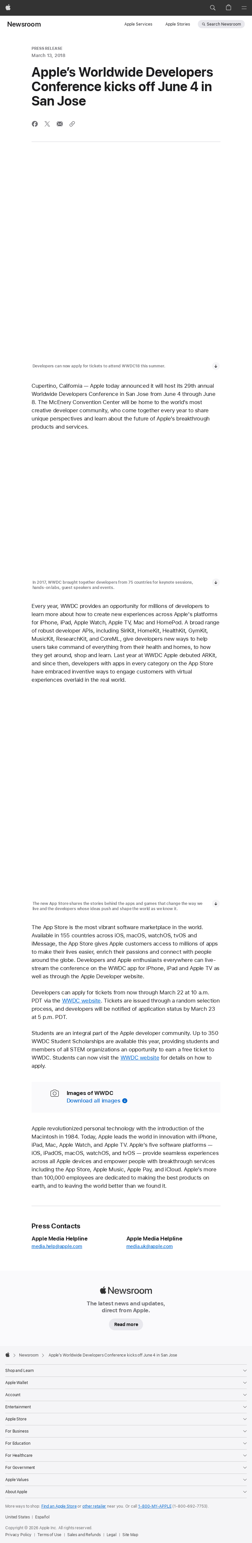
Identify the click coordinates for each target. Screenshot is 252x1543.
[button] (212, 8)
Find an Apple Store (59, 1506)
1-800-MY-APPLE (154, 1506)
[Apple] (8, 8)
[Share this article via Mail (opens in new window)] (60, 124)
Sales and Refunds (84, 1535)
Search (224, 24)
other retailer (94, 1506)
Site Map (130, 1535)
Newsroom (24, 24)
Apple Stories (177, 24)
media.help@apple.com (57, 1246)
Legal (111, 1535)
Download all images (93, 1100)
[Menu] (244, 8)
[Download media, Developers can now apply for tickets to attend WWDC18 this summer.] (216, 366)
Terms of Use (49, 1535)
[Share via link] (72, 124)
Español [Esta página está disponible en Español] (42, 1517)
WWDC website (81, 1000)
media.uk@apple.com (149, 1246)
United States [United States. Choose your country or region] (17, 1517)
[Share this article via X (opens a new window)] (47, 124)
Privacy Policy (18, 1535)
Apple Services (138, 24)
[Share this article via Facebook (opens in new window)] (35, 124)
